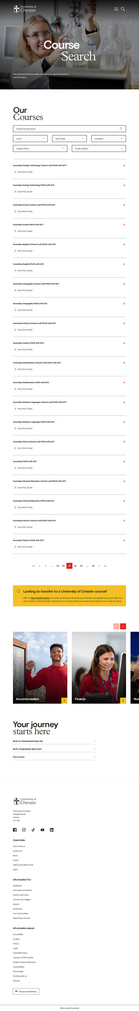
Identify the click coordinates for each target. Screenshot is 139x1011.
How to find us (19, 846)
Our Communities (20, 913)
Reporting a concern (21, 918)
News (15, 855)
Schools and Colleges (22, 899)
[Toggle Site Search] (123, 9)
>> (105, 565)
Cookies (16, 939)
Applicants (17, 885)
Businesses (17, 908)
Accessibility (18, 934)
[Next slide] (123, 626)
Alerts (15, 869)
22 (75, 565)
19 (57, 565)
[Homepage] (24, 9)
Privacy (16, 943)
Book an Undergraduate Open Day (55, 741)
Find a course (55, 757)
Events (16, 860)
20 (63, 565)
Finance (80, 699)
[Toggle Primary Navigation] (116, 9)
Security (16, 980)
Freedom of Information (23, 957)
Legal (15, 948)
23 (81, 565)
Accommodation (27, 699)
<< (33, 565)
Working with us (20, 976)
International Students (22, 890)
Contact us (17, 851)
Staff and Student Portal (23, 864)
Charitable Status (20, 953)
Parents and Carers (21, 895)
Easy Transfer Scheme (40, 598)
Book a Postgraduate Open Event (55, 749)
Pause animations (26, 991)
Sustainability (18, 966)
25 (93, 565)
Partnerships (18, 971)
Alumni (16, 904)
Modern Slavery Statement (24, 962)
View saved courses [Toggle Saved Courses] (69, 1008)
